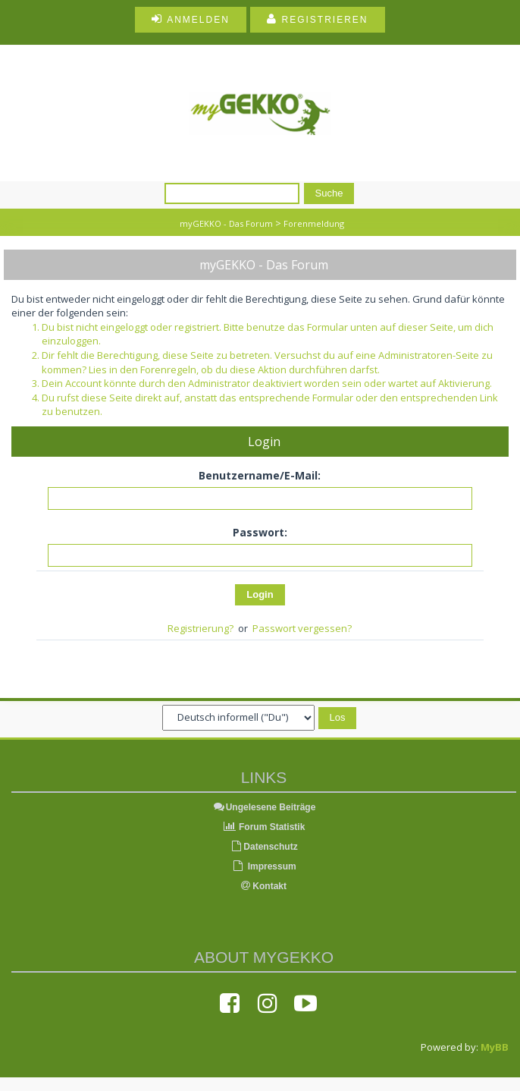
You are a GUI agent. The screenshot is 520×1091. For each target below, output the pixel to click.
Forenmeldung (313, 223)
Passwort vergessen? (302, 628)
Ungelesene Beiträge (264, 807)
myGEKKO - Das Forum (226, 223)
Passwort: (260, 532)
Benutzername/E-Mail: (260, 475)
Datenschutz (263, 846)
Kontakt (264, 886)
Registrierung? (200, 628)
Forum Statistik (264, 827)
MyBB (495, 1047)
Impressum (263, 866)
